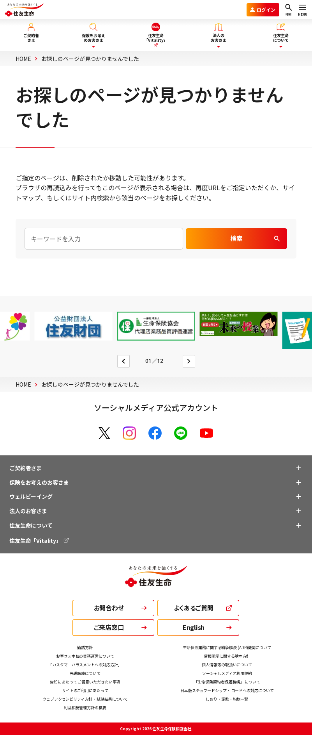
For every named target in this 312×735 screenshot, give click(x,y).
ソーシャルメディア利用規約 (227, 673)
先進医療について (85, 673)
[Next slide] (189, 361)
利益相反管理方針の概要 (85, 707)
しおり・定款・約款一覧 (227, 699)
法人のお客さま (28, 511)
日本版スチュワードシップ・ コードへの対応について (227, 690)
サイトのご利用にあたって (85, 690)
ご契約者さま (25, 468)
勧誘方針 (85, 647)
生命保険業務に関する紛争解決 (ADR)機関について (227, 647)
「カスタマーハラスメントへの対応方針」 (85, 664)
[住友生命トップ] (156, 582)
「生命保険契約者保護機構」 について (227, 682)
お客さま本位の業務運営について (85, 656)
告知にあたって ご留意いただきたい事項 (85, 682)
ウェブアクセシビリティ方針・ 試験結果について (85, 699)
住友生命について (31, 525)
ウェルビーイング (31, 496)
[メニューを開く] (302, 10)
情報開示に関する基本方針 (227, 656)
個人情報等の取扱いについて (227, 664)
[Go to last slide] (123, 361)
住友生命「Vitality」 (39, 540)
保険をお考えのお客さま (39, 482)
